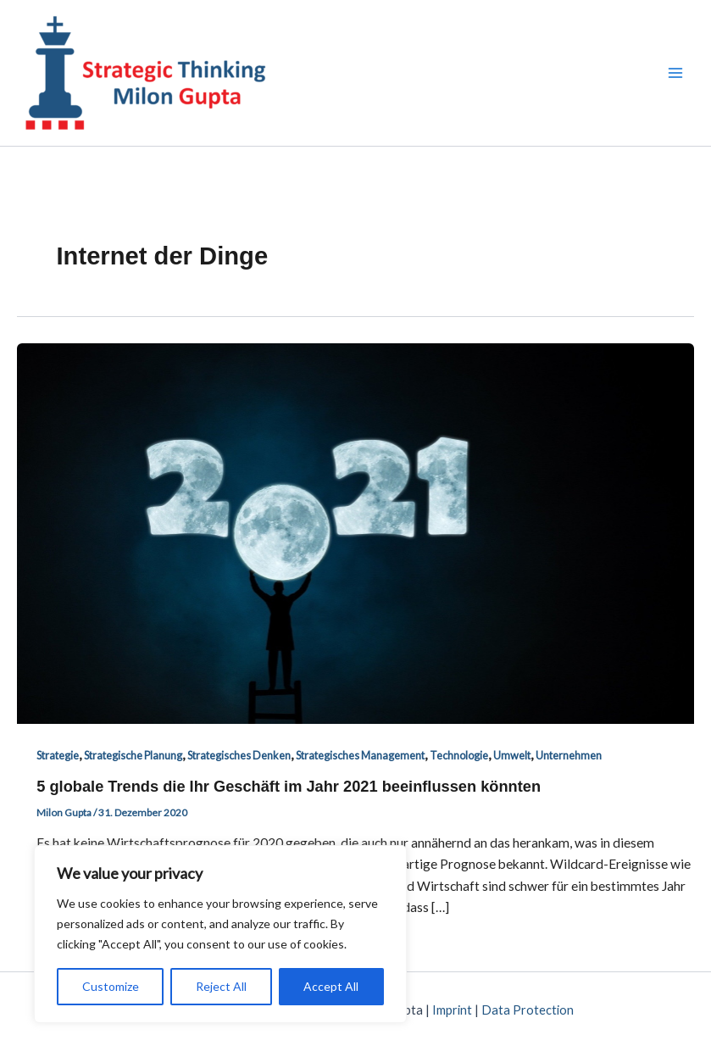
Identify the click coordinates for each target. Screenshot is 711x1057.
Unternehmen (569, 755)
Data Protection (527, 1010)
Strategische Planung (133, 755)
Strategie (57, 755)
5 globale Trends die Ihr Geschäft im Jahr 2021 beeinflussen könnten (288, 786)
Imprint (452, 1010)
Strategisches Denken (239, 755)
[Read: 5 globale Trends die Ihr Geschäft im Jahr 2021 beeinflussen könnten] (355, 532)
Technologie (459, 755)
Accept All (330, 986)
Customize (110, 986)
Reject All (221, 986)
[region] (220, 934)
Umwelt (511, 755)
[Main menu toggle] (676, 72)
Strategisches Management (360, 755)
